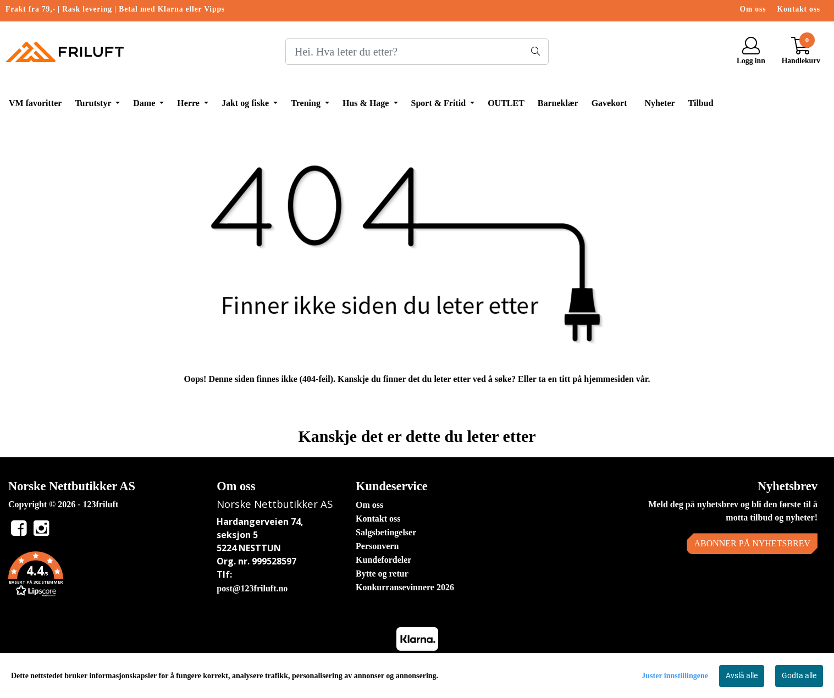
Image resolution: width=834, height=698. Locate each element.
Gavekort (609, 103)
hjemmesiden (609, 379)
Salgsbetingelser (386, 532)
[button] (104, 576)
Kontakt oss (798, 9)
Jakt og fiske (246, 103)
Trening (307, 103)
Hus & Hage (367, 103)
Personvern (377, 546)
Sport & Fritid (439, 103)
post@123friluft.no (252, 588)
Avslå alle (742, 675)
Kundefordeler (383, 559)
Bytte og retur (382, 573)
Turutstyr (94, 103)
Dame (145, 103)
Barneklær (558, 103)
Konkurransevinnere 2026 (405, 587)
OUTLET (506, 103)
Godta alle (799, 675)
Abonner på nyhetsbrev (752, 543)
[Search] (417, 51)
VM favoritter (35, 103)
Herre (189, 103)
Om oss (753, 9)
